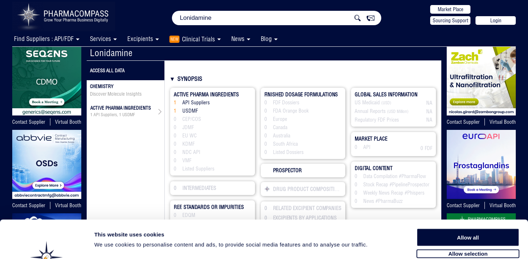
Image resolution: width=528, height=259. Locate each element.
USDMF (128, 114)
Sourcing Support (450, 20)
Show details (377, 245)
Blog (266, 38)
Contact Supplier (28, 122)
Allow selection (467, 215)
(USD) (386, 102)
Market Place (450, 9)
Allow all (468, 199)
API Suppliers (105, 114)
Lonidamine (111, 52)
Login (495, 20)
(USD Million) (398, 111)
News (238, 38)
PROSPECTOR (283, 170)
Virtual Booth (68, 122)
